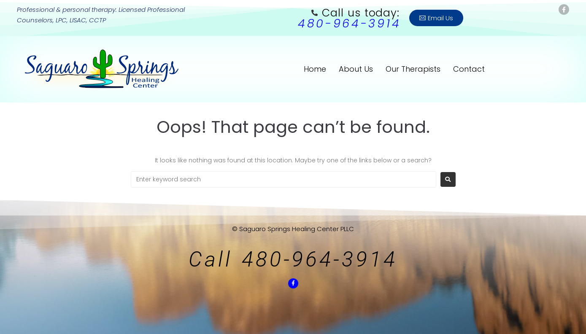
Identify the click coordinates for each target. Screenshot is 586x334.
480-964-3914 (349, 23)
